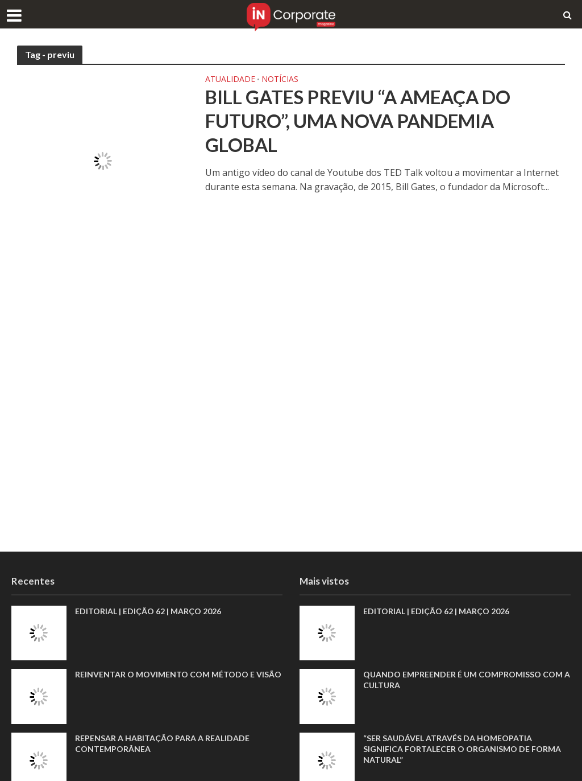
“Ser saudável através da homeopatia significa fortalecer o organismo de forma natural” (462, 748)
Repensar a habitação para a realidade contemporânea (162, 743)
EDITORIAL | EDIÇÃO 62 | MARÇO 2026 (148, 611)
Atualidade (230, 79)
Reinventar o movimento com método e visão (178, 674)
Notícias (279, 79)
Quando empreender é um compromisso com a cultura (466, 679)
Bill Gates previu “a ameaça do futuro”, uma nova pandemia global (357, 120)
